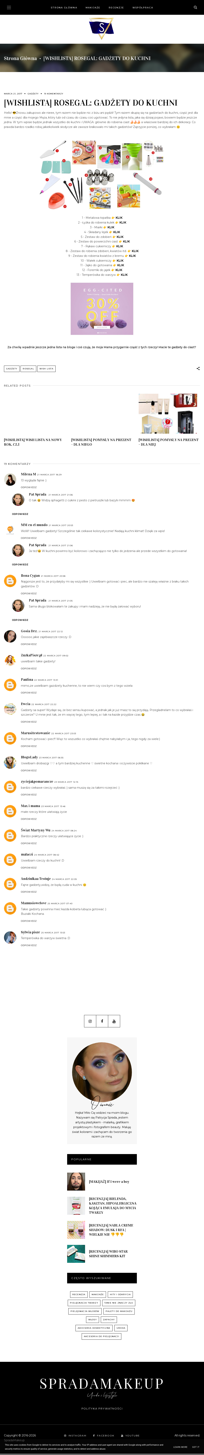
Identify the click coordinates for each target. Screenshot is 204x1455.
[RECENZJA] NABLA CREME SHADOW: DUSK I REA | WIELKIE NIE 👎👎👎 (111, 1231)
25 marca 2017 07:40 (60, 905)
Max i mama (30, 807)
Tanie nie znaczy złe (118, 1304)
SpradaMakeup (102, 1384)
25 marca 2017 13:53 (53, 934)
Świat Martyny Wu (35, 831)
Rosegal (28, 368)
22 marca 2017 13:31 (46, 681)
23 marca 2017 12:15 (66, 783)
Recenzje (116, 7)
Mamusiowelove (33, 904)
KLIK (119, 218)
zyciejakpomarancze (37, 783)
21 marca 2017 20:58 (53, 577)
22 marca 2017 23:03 (63, 735)
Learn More (180, 1447)
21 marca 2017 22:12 (51, 633)
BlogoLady (29, 758)
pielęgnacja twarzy (84, 1304)
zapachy (109, 1321)
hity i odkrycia (120, 1296)
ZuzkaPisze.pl (31, 656)
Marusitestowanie (35, 734)
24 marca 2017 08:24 (64, 832)
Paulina (27, 681)
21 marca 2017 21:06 (61, 496)
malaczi (27, 856)
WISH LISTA (46, 368)
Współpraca (142, 7)
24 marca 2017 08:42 (46, 856)
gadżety (33, 93)
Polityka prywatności (102, 1409)
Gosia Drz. (29, 632)
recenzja (78, 1296)
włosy (92, 1321)
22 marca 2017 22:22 (44, 705)
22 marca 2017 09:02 (56, 657)
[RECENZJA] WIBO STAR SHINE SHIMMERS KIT (108, 1255)
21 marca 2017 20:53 (61, 526)
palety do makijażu (119, 1312)
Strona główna (64, 7)
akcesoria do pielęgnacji (101, 1337)
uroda (121, 1329)
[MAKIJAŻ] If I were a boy (109, 1183)
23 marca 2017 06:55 (51, 759)
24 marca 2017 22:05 (64, 880)
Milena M (28, 475)
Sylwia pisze (30, 933)
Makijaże (93, 7)
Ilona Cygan (30, 577)
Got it (195, 1447)
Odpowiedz (29, 488)
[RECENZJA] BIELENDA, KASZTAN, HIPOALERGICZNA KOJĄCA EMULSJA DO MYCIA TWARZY (112, 1207)
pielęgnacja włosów (85, 1312)
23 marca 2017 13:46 (53, 807)
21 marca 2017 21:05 (61, 602)
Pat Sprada (37, 496)
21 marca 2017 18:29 (49, 476)
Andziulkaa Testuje (36, 880)
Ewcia (25, 705)
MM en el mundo (34, 526)
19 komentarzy (53, 93)
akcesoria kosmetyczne (94, 1329)
